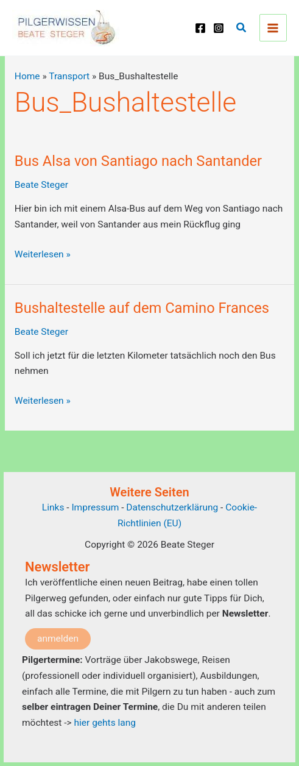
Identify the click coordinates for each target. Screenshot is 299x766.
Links (53, 507)
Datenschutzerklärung (172, 507)
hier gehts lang (105, 722)
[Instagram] (218, 28)
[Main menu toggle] (273, 27)
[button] (241, 27)
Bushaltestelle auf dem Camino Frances (142, 308)
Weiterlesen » (43, 255)
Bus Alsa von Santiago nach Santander (138, 161)
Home (27, 76)
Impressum (96, 507)
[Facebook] (200, 28)
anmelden (58, 638)
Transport (69, 76)
